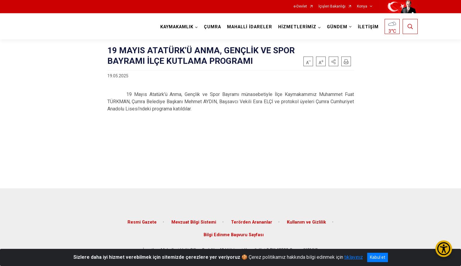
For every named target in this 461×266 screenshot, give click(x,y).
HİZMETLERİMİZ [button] (297, 26)
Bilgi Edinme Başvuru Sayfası (234, 234)
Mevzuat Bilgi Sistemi (193, 222)
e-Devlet (300, 6)
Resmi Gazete (142, 222)
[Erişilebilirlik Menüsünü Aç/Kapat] (443, 248)
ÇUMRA (212, 26)
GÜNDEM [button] (337, 26)
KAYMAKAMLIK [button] (176, 26)
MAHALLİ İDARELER (249, 26)
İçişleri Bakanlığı (332, 6)
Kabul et (377, 257)
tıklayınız (353, 257)
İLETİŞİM (368, 26)
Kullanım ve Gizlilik (306, 222)
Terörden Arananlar (251, 222)
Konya (362, 6)
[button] (333, 61)
